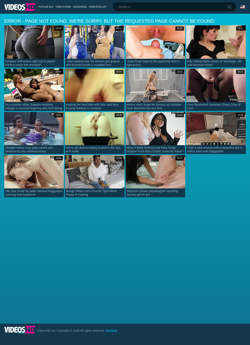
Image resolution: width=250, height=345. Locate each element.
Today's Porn (63, 7)
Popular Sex (45, 7)
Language (242, 6)
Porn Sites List (98, 7)
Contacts (111, 330)
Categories (80, 7)
